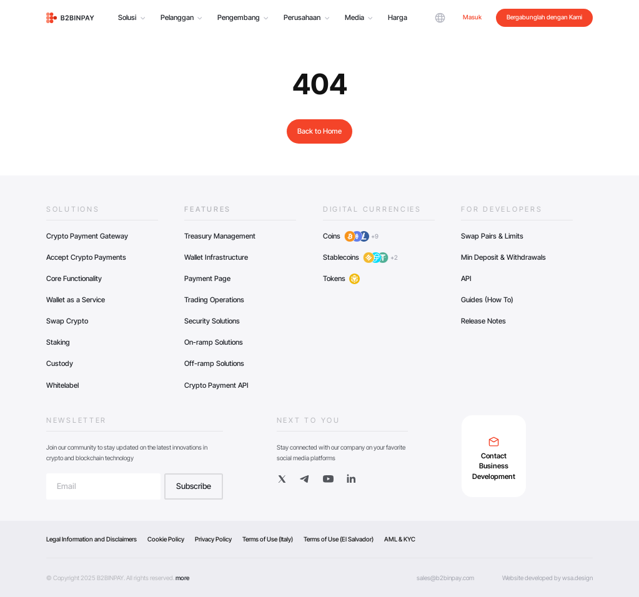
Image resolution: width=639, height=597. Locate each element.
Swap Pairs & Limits (492, 236)
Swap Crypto (67, 321)
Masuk (472, 17)
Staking (58, 342)
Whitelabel (62, 385)
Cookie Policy (165, 539)
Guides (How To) (487, 299)
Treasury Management (219, 236)
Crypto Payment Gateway (87, 236)
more (182, 577)
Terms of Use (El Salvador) (339, 539)
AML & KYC (399, 539)
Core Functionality (74, 278)
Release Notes (483, 321)
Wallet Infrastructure (216, 257)
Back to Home (319, 131)
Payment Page (207, 278)
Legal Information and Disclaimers (91, 539)
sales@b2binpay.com (445, 577)
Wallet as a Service (75, 299)
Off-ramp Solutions (214, 363)
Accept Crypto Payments (86, 257)
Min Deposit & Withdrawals (503, 257)
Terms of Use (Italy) (267, 539)
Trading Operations (214, 299)
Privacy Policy (213, 539)
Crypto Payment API (216, 385)
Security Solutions (212, 321)
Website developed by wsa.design (547, 577)
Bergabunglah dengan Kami (544, 17)
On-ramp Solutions (213, 342)
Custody (59, 363)
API (466, 278)
